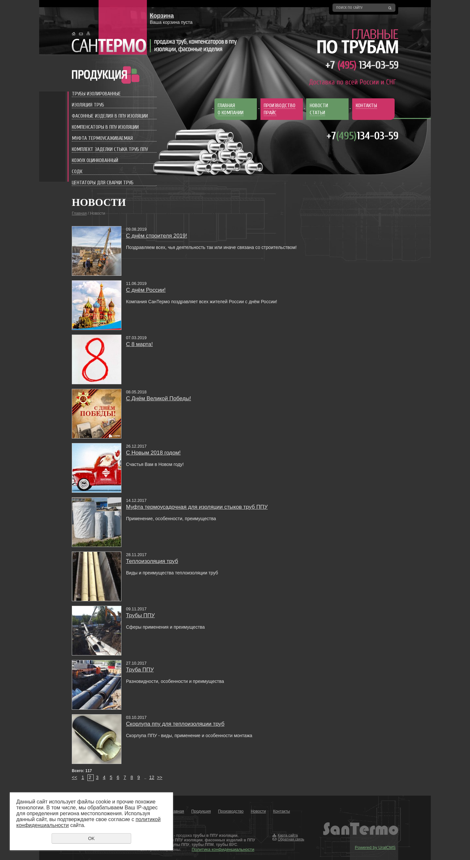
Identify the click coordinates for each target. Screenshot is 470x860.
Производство (230, 811)
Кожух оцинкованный (95, 160)
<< (74, 777)
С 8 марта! (139, 344)
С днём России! (145, 290)
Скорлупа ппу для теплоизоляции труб (175, 724)
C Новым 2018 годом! (153, 453)
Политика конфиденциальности (223, 849)
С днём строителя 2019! (156, 236)
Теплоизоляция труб (152, 561)
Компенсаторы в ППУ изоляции (105, 127)
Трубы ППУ (140, 615)
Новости (258, 811)
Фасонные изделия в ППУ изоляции (110, 116)
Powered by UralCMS (375, 847)
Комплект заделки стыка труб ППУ (110, 149)
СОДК (77, 171)
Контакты (281, 811)
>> (159, 777)
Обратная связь (291, 839)
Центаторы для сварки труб (102, 183)
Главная (79, 213)
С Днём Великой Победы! (158, 398)
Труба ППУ (140, 670)
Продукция (201, 811)
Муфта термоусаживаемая (102, 138)
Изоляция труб (88, 105)
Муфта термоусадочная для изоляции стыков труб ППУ (197, 507)
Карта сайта (288, 835)
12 (151, 777)
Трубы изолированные (96, 94)
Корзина (162, 15)
